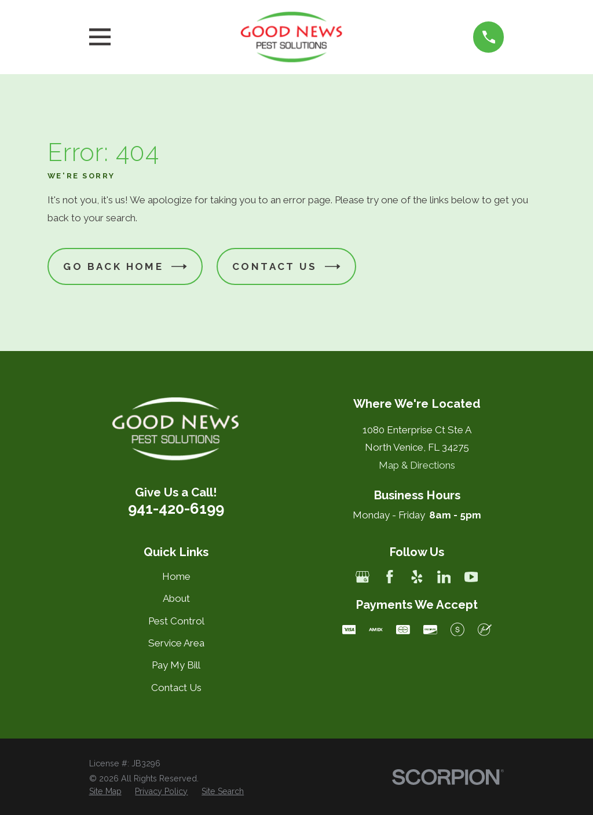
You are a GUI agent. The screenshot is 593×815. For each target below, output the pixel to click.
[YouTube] (471, 577)
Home (176, 576)
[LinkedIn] (444, 577)
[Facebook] (390, 577)
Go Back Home (125, 267)
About (176, 598)
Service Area (176, 643)
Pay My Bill (176, 665)
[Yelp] (417, 577)
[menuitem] (105, 792)
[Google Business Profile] (362, 577)
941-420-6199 (176, 508)
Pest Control (176, 621)
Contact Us (286, 267)
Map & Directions (417, 465)
